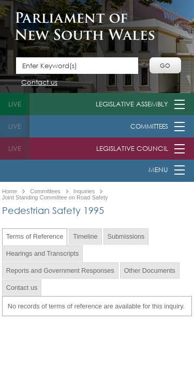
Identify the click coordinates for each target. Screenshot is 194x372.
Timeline (85, 236)
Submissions (126, 236)
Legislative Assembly (132, 104)
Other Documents (149, 270)
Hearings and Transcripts (42, 253)
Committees (149, 126)
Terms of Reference (34, 236)
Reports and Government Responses (60, 270)
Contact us (39, 83)
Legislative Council (132, 148)
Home (9, 191)
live (14, 104)
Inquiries (84, 191)
